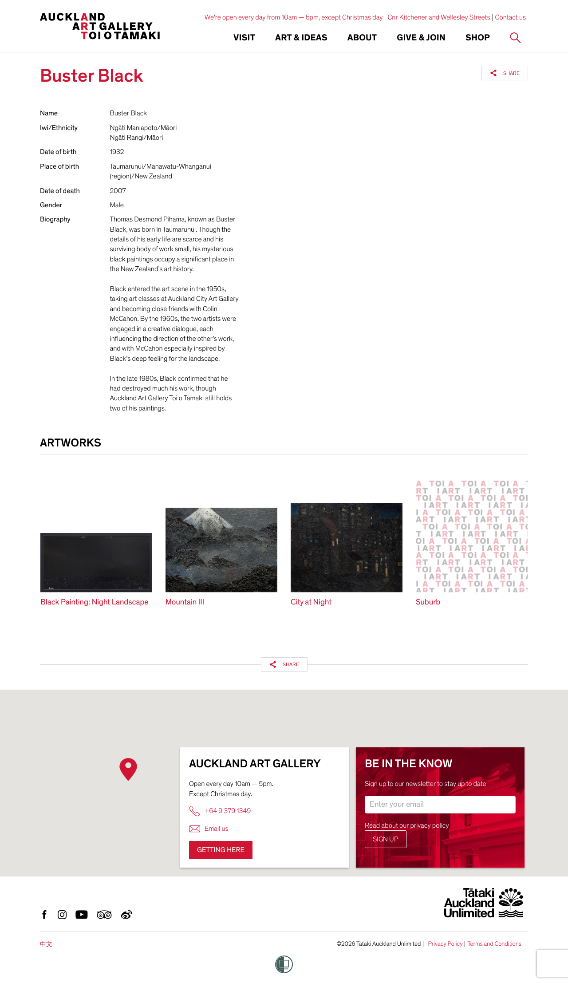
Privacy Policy (445, 944)
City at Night (311, 602)
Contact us (510, 17)
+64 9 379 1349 (220, 811)
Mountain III (185, 602)
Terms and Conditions (494, 944)
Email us (209, 828)
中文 (46, 944)
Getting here (221, 850)
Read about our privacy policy (407, 825)
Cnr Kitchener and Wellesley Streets (438, 17)
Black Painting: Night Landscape (94, 602)
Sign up (385, 839)
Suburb (428, 602)
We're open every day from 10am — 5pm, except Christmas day (294, 17)
